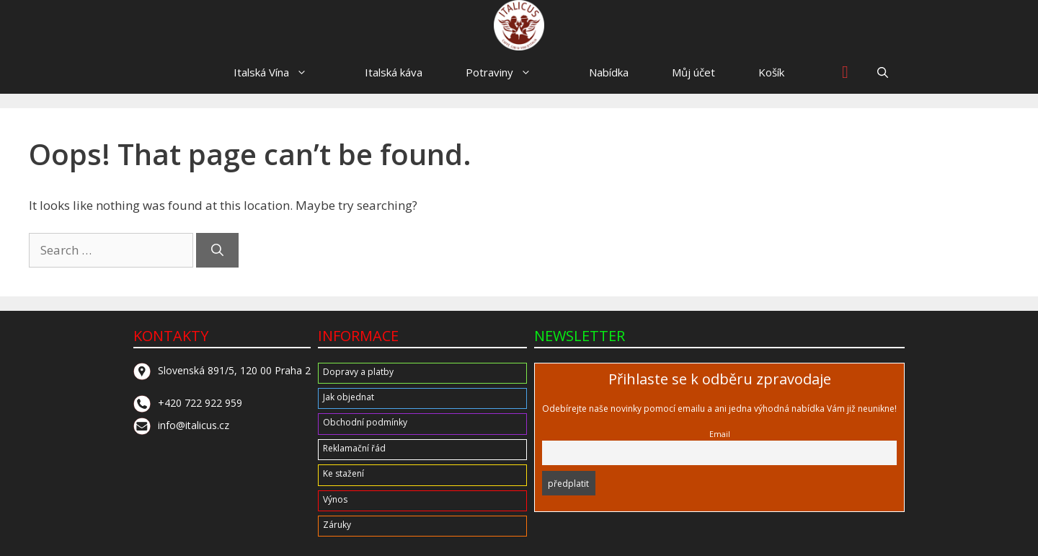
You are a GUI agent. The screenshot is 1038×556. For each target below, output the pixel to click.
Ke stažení (343, 473)
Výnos (335, 499)
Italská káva (393, 72)
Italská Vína (277, 72)
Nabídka (609, 72)
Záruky (337, 525)
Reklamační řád (354, 448)
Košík (771, 72)
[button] (882, 72)
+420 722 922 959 (187, 403)
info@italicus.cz (181, 425)
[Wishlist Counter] (845, 72)
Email (719, 433)
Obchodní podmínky (365, 422)
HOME (173, 72)
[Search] (217, 250)
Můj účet (693, 72)
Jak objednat (348, 397)
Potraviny (506, 72)
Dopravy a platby (358, 372)
